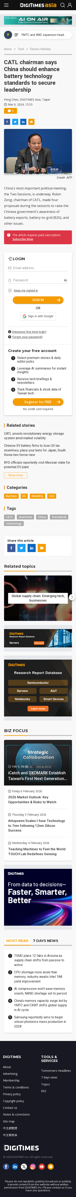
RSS (43, 1091)
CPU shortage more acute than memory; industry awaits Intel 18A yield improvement (38, 976)
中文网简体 (10, 1135)
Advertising (10, 1074)
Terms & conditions (16, 1087)
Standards (59, 517)
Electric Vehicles (40, 49)
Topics (45, 1084)
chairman (25, 517)
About (7, 1067)
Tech (21, 49)
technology (14, 523)
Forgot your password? (27, 337)
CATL (9, 517)
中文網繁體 (10, 1128)
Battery (11, 496)
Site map (9, 1121)
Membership (11, 1080)
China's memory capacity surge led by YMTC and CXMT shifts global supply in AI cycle (40, 1005)
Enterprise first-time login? (29, 332)
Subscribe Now (22, 239)
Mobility (37, 496)
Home (8, 49)
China (42, 517)
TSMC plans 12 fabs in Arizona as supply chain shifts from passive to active (39, 960)
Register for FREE (42, 402)
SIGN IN (46, 300)
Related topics (19, 566)
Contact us (10, 1108)
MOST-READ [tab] (17, 941)
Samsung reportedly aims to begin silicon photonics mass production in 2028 (40, 1021)
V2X (51, 496)
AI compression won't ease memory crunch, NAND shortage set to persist (40, 991)
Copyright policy (13, 1101)
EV (24, 496)
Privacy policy (12, 1094)
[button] (38, 316)
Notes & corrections (16, 1114)
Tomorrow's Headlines (56, 1071)
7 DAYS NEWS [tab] (45, 941)
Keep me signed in (26, 290)
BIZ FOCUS (16, 730)
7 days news (49, 1077)
